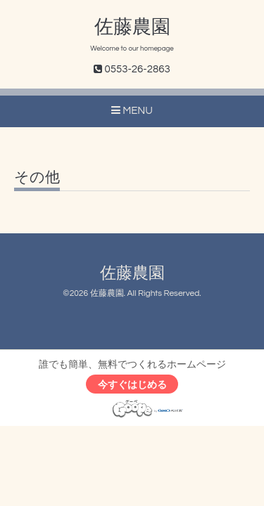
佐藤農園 (132, 27)
